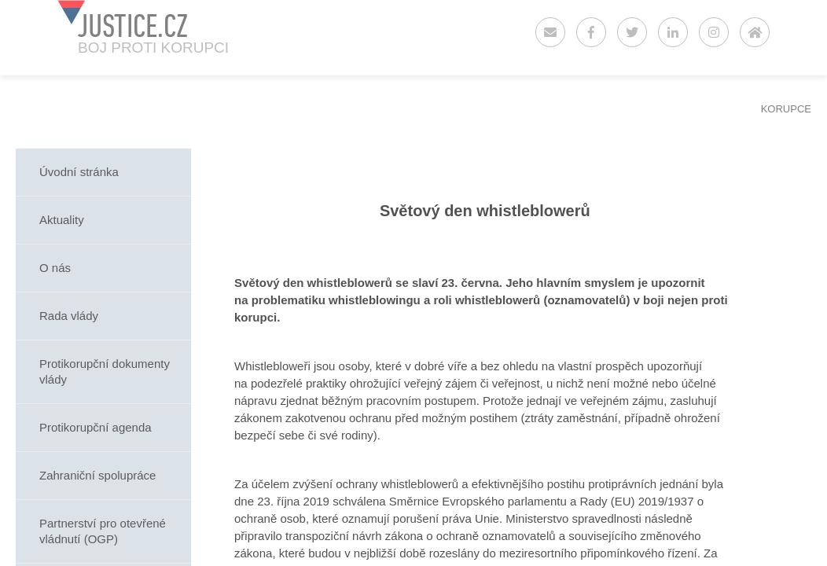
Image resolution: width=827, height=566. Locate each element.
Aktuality (61, 219)
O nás (55, 267)
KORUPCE (786, 109)
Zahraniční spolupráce (97, 475)
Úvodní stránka (79, 171)
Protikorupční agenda (95, 427)
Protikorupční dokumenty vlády (104, 371)
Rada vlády (68, 315)
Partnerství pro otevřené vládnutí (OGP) (102, 531)
